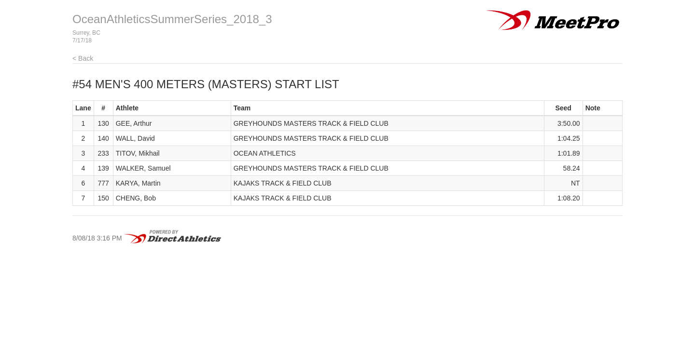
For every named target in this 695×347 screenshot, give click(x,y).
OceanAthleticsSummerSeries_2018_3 (172, 19)
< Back (82, 58)
